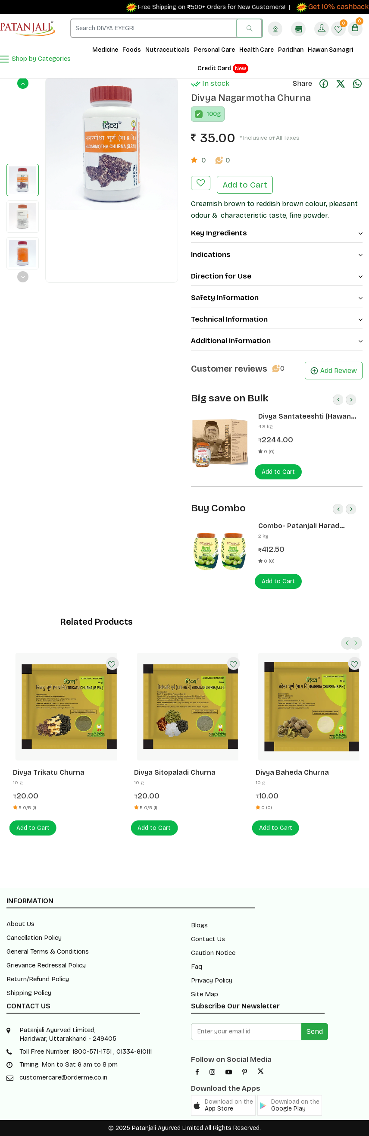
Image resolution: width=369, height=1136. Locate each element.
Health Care (256, 49)
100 (212, 114)
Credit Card (222, 68)
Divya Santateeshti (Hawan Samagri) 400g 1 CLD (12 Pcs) (306, 416)
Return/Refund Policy (37, 979)
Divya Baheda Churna (292, 772)
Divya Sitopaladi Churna (175, 772)
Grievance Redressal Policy (46, 965)
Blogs (199, 925)
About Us (20, 924)
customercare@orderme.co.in (63, 1077)
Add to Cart (244, 185)
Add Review (333, 370)
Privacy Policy (211, 980)
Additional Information (277, 340)
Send (314, 1031)
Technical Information (277, 319)
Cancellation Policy (34, 938)
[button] (223, 1105)
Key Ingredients (277, 233)
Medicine (105, 49)
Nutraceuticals (167, 49)
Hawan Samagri (330, 49)
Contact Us (208, 939)
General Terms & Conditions (47, 951)
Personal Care (214, 49)
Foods (131, 49)
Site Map (204, 994)
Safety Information (277, 297)
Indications (277, 254)
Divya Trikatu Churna (48, 772)
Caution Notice (213, 953)
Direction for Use (277, 276)
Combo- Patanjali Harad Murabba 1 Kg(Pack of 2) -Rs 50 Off (305, 526)
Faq (196, 966)
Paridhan (290, 49)
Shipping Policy (28, 993)
